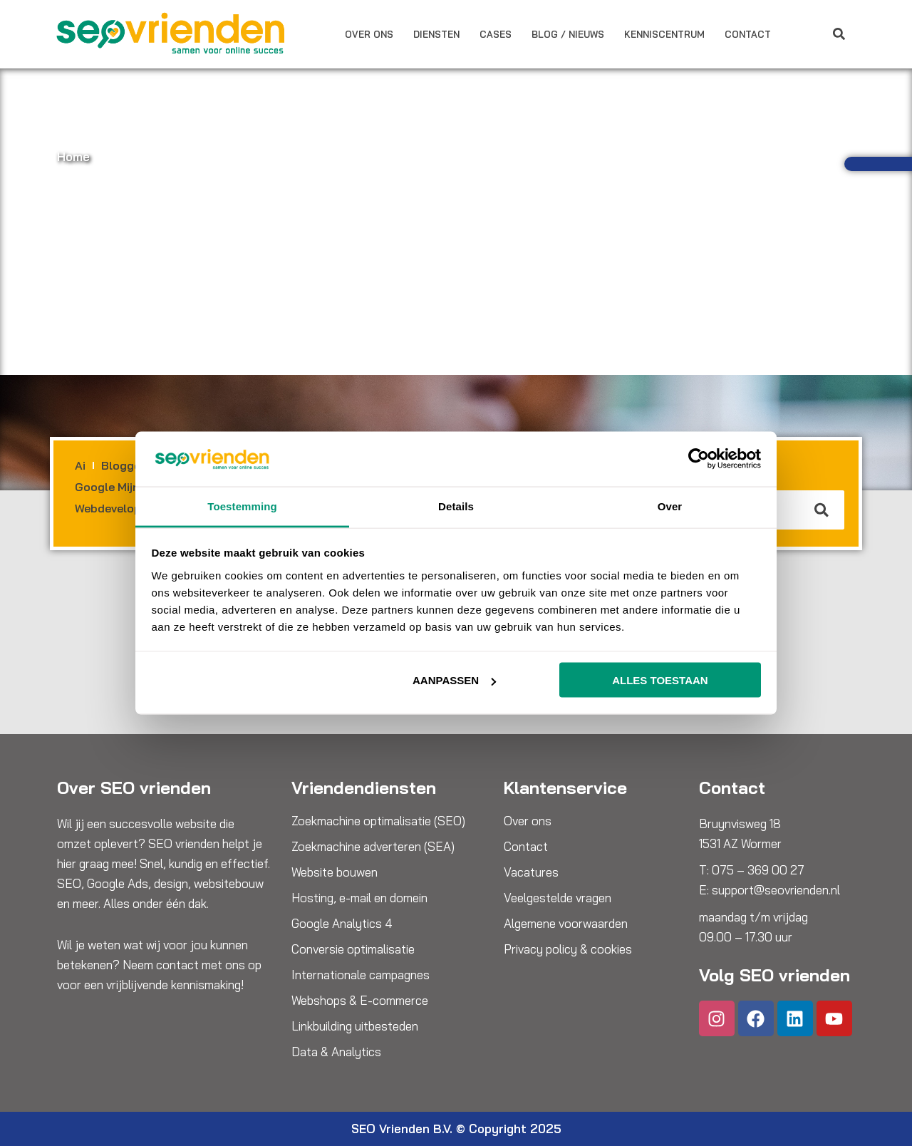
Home (73, 156)
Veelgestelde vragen (557, 898)
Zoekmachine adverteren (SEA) (373, 847)
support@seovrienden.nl (776, 889)
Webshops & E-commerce (359, 1000)
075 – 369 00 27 (758, 869)
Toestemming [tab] (242, 506)
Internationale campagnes (360, 975)
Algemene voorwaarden (566, 924)
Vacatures (531, 872)
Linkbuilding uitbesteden (354, 1026)
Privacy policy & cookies (568, 949)
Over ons (369, 34)
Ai (80, 465)
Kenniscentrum (664, 34)
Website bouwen (334, 872)
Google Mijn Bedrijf (127, 487)
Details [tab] (456, 506)
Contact (748, 34)
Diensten (436, 34)
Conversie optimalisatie (353, 949)
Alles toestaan (660, 680)
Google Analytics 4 (342, 924)
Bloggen (124, 465)
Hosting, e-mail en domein (359, 898)
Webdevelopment (122, 508)
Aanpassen (454, 680)
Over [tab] (670, 506)
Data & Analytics (336, 1052)
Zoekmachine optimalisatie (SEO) (378, 821)
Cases (496, 34)
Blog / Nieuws (568, 34)
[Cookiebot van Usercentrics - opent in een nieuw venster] (698, 459)
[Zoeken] (822, 510)
